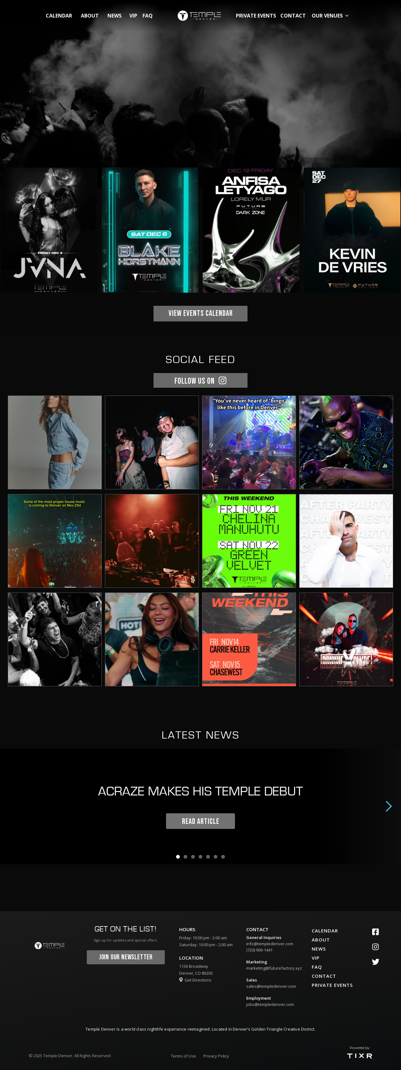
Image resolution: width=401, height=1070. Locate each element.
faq (317, 967)
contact (293, 15)
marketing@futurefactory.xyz (274, 968)
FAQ (148, 15)
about (90, 15)
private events (256, 15)
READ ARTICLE (200, 821)
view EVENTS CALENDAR (201, 313)
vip (133, 15)
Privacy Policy (216, 1056)
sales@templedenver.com (271, 986)
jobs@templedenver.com (270, 1004)
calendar (59, 15)
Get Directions (195, 980)
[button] (331, 15)
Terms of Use (183, 1056)
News (114, 15)
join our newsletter (126, 957)
